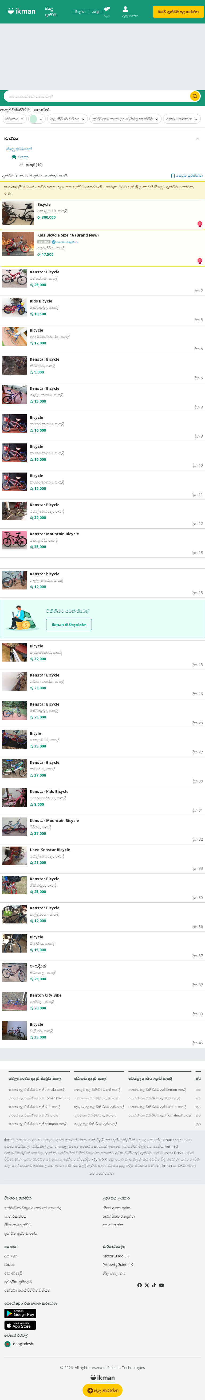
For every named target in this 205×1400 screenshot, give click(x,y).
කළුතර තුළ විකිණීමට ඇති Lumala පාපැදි (36, 1089)
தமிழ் (95, 12)
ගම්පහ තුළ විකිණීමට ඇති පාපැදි (96, 1098)
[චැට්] (110, 12)
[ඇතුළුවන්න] (134, 12)
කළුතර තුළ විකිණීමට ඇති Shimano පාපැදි (37, 1124)
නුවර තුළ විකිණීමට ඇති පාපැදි (95, 1115)
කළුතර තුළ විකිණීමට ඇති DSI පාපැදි (33, 1115)
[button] (187, 175)
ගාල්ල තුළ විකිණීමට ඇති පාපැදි (95, 1124)
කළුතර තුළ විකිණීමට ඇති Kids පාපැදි (34, 1106)
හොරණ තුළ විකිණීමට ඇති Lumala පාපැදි (157, 1106)
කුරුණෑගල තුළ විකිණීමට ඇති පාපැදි (99, 1106)
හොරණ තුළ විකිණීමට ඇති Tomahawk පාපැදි (159, 1115)
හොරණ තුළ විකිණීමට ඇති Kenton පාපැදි (157, 1089)
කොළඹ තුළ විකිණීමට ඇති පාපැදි (97, 1089)
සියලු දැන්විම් (50, 11)
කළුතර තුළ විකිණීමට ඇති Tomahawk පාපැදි (39, 1098)
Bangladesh (18, 1344)
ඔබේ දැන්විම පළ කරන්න (178, 11)
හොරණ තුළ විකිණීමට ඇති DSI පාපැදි (154, 1098)
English (80, 12)
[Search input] (96, 96)
